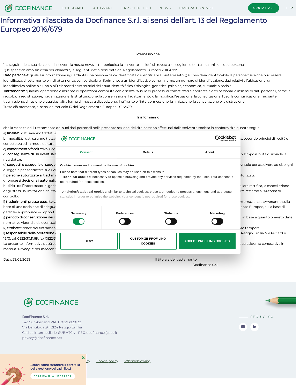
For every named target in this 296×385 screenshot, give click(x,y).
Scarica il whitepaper (53, 376)
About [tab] (209, 152)
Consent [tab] (86, 152)
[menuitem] (73, 8)
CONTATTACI (263, 7)
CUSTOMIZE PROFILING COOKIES (148, 241)
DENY (89, 241)
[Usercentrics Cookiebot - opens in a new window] (218, 138)
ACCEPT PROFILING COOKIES (207, 241)
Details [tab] (148, 152)
